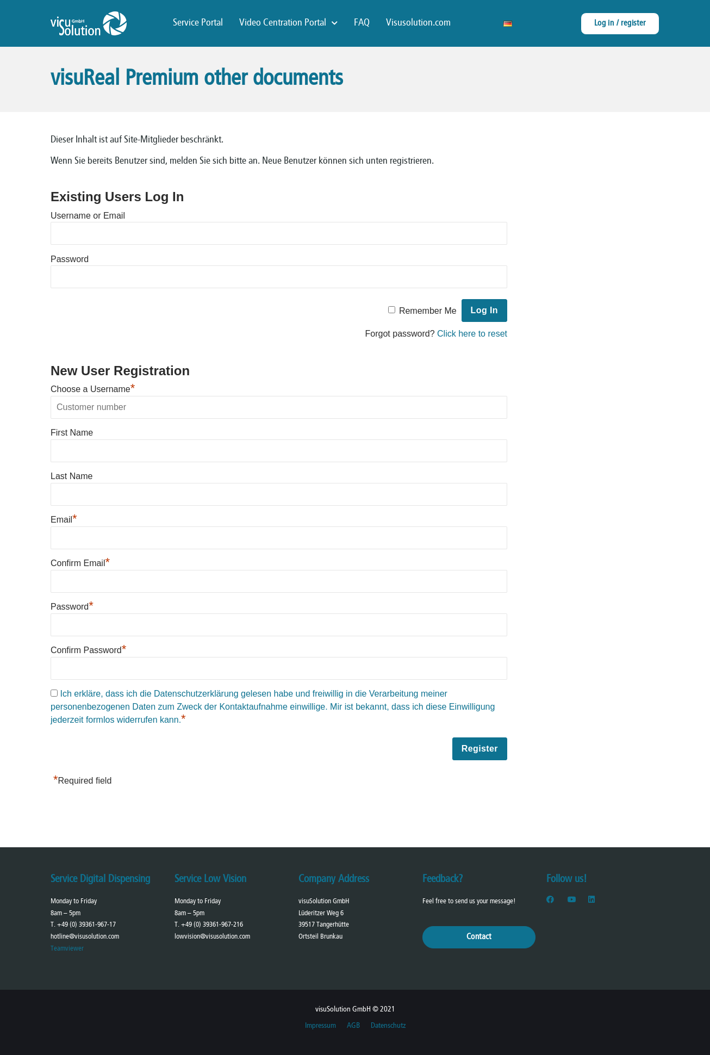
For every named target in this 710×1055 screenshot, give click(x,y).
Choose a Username (93, 389)
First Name (72, 432)
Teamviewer (67, 948)
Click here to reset (472, 333)
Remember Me (428, 310)
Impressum (320, 1026)
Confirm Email (80, 563)
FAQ (362, 23)
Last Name (71, 476)
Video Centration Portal (288, 23)
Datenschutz (388, 1026)
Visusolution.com (418, 23)
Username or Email (88, 215)
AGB (353, 1026)
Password (70, 258)
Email (64, 519)
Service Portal (198, 23)
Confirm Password (88, 650)
